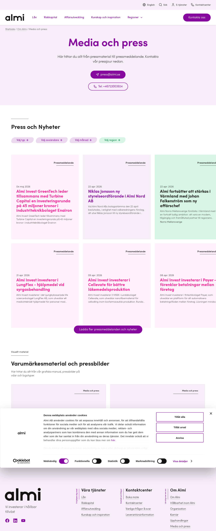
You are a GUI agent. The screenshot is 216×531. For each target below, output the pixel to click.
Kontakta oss (196, 17)
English (148, 5)
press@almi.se (108, 74)
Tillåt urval (180, 259)
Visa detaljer (180, 293)
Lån (83, 497)
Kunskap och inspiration (95, 514)
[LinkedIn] (15, 521)
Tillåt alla (179, 248)
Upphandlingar (179, 520)
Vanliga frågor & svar (138, 508)
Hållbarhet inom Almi (182, 503)
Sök (163, 5)
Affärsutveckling (90, 508)
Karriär (174, 514)
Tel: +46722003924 (108, 86)
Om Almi (22, 29)
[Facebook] (7, 521)
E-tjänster (179, 5)
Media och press (180, 526)
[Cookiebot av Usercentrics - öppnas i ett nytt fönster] (21, 293)
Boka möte (132, 497)
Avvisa (180, 269)
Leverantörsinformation (140, 514)
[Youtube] (23, 521)
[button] (134, 17)
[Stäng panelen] (211, 245)
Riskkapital (87, 503)
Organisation (178, 508)
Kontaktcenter (201, 5)
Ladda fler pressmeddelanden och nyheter (108, 329)
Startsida (10, 29)
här (113, 272)
